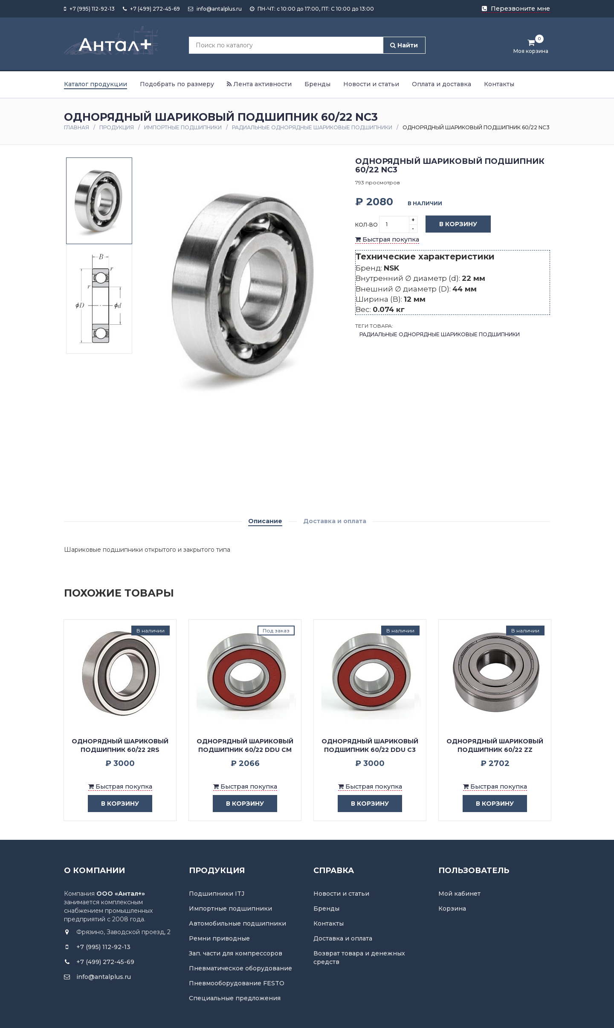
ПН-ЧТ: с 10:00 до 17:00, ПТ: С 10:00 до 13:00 (312, 9)
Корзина (452, 908)
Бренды (317, 84)
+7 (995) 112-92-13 (89, 9)
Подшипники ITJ (216, 893)
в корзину (113, 803)
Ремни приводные (219, 938)
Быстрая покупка (387, 239)
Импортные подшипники (183, 127)
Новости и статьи (371, 84)
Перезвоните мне (516, 8)
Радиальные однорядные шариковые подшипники (312, 127)
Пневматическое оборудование (240, 968)
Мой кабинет (459, 893)
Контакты (499, 84)
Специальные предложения (235, 998)
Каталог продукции (95, 84)
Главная (76, 127)
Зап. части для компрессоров (235, 953)
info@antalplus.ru (215, 9)
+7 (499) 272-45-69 (151, 9)
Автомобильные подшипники (237, 923)
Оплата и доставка (441, 84)
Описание (265, 521)
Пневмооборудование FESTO (236, 983)
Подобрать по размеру (177, 84)
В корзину (451, 224)
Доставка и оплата (334, 521)
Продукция (116, 127)
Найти (404, 45)
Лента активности (259, 84)
